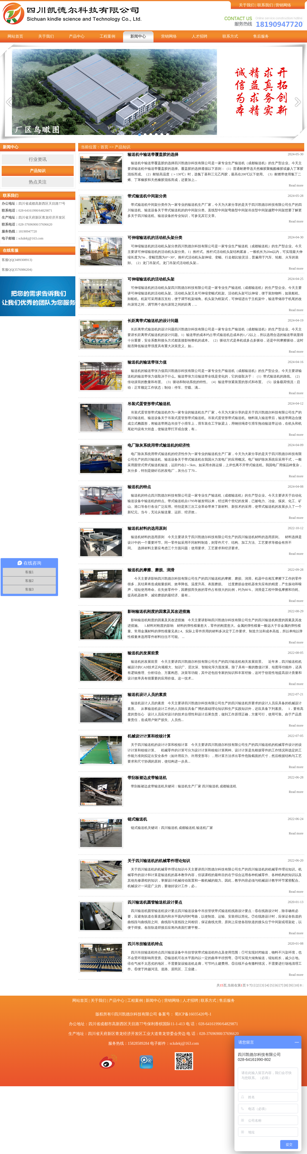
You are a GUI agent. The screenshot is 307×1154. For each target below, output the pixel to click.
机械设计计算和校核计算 (149, 736)
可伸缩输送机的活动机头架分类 (155, 238)
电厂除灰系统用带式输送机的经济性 (159, 445)
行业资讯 (38, 159)
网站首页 (15, 36)
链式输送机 (137, 819)
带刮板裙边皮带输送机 (147, 778)
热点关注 (38, 182)
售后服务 (261, 36)
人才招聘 (199, 36)
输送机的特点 (139, 487)
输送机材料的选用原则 (147, 528)
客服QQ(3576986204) (17, 270)
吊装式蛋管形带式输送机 (149, 404)
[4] (267, 985)
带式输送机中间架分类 (147, 196)
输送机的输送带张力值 (147, 362)
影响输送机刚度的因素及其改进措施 (159, 611)
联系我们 (265, 5)
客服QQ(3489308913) (17, 260)
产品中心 (77, 36)
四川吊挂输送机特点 (145, 944)
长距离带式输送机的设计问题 (153, 321)
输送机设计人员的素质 (147, 695)
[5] (272, 985)
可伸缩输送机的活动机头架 (151, 279)
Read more (296, 185)
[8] (286, 985)
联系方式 (230, 36)
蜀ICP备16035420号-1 (193, 1014)
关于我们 (247, 5)
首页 (104, 147)
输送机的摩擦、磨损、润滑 (151, 570)
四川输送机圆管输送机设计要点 (155, 902)
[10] (296, 985)
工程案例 (107, 36)
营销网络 (283, 5)
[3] (262, 985)
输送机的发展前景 (143, 653)
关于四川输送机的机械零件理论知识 (159, 861)
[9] (291, 985)
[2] (258, 985)
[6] (277, 985)
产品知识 (37, 171)
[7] (281, 985)
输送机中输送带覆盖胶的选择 (153, 155)
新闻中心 (138, 36)
